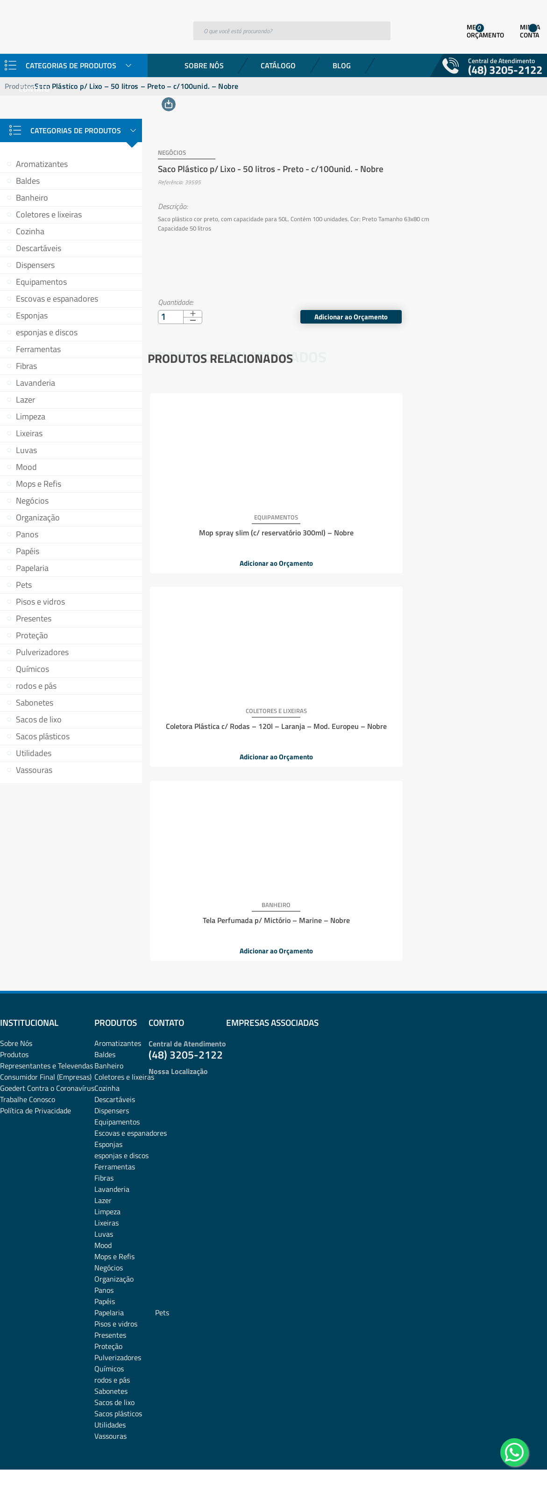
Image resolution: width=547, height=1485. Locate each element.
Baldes (28, 180)
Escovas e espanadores (57, 298)
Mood (26, 467)
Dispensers (35, 265)
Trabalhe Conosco (27, 1024)
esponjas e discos (47, 332)
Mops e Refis (38, 483)
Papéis (27, 551)
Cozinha (30, 231)
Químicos (32, 669)
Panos (27, 534)
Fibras (26, 366)
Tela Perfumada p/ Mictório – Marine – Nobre (477, 520)
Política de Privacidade (35, 1035)
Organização (38, 517)
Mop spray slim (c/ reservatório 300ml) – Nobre (213, 520)
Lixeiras (29, 433)
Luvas (26, 450)
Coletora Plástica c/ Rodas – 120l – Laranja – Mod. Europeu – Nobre (345, 520)
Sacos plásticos (43, 736)
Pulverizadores (42, 652)
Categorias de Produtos (75, 130)
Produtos (14, 979)
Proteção (32, 635)
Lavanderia (35, 382)
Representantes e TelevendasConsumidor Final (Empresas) (46, 996)
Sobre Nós (204, 65)
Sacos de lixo (39, 719)
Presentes (33, 618)
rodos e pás (36, 685)
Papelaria (32, 568)
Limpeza (30, 416)
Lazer (25, 399)
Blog (342, 65)
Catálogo (278, 65)
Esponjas (32, 315)
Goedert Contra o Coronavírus (47, 1013)
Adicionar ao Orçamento (508, 300)
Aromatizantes (42, 164)
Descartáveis (38, 248)
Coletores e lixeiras (49, 214)
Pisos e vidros (40, 601)
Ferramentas (38, 349)
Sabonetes (34, 702)
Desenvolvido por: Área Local (504, 1464)
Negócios (32, 500)
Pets (24, 584)
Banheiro (32, 197)
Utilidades (33, 753)
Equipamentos (41, 281)
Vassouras (34, 770)
